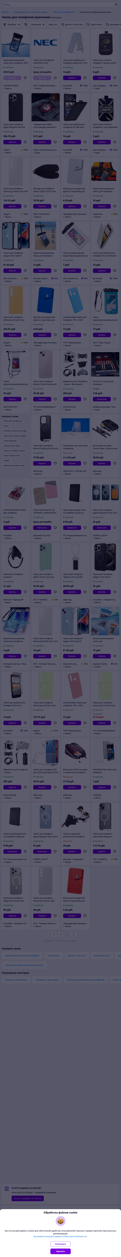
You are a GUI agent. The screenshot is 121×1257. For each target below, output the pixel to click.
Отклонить (60, 1244)
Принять (60, 1251)
